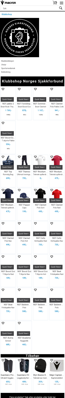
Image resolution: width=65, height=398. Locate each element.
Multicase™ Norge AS (33, 395)
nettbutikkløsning (40, 391)
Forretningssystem (17, 391)
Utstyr (3, 65)
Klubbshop (7, 14)
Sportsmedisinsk (8, 68)
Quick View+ (7, 99)
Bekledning (5, 72)
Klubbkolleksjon (7, 61)
